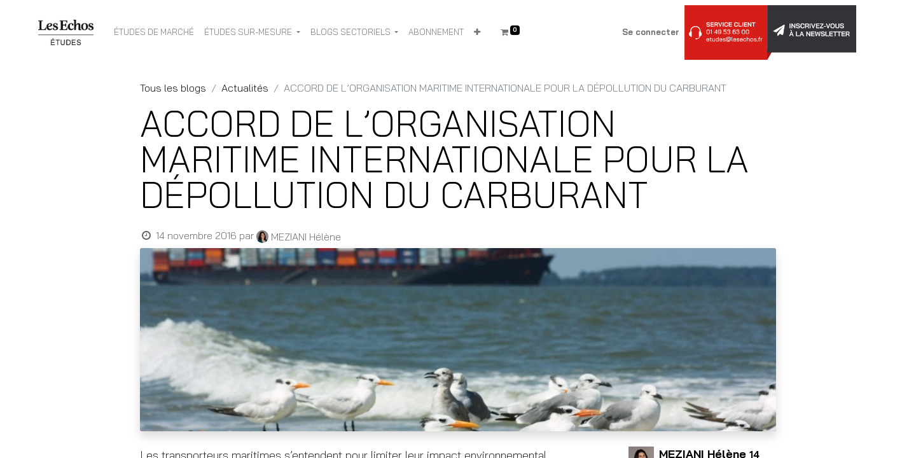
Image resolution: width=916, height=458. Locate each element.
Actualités (244, 87)
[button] (477, 32)
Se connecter (650, 32)
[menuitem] (154, 32)
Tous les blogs (173, 87)
